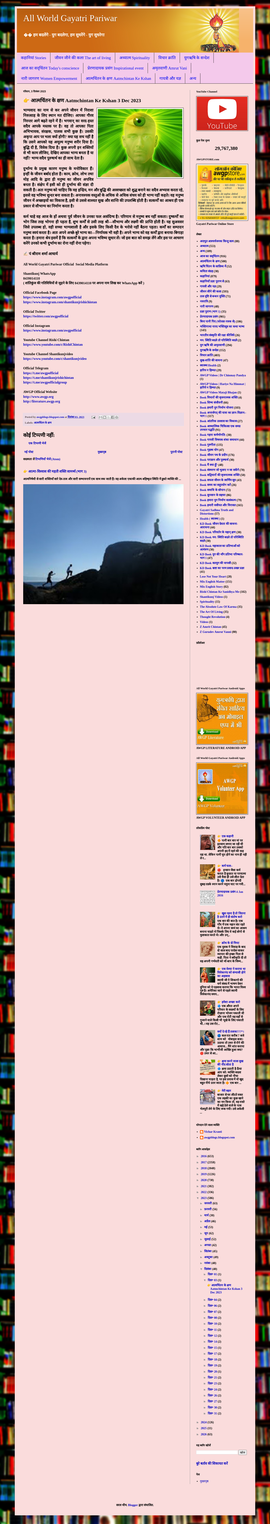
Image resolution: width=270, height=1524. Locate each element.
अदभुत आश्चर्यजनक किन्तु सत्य (217, 241)
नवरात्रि (204, 301)
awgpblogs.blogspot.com (219, 1137)
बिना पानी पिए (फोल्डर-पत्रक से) (217, 321)
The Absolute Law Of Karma (218, 606)
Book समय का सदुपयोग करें (215, 485)
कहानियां (205, 276)
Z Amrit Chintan (210, 626)
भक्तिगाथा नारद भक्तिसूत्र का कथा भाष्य (222, 326)
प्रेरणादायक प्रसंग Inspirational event (115, 68)
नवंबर (207, 1263)
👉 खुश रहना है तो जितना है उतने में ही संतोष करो (231, 915)
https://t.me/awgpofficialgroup (45, 382)
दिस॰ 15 (213, 1347)
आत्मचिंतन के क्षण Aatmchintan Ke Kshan (118, 78)
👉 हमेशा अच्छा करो (228, 1002)
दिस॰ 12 (213, 1335)
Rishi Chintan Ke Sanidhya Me (219, 591)
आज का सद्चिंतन (209, 256)
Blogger (133, 1505)
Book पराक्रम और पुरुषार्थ (214, 459)
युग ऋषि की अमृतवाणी (212, 345)
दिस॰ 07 (213, 1311)
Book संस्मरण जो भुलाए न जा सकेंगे (219, 470)
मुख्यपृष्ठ (102, 452)
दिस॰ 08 (213, 1317)
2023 (204, 1198)
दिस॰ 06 (213, 1305)
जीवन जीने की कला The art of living (83, 58)
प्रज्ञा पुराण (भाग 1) (210, 311)
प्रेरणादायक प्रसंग (209, 316)
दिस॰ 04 (213, 1299)
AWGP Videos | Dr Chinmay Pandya (223, 375)
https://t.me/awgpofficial (40, 373)
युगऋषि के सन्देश (197, 58)
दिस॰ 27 (213, 1401)
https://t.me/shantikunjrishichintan (48, 377)
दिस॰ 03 (213, 1280)
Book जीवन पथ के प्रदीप (213, 455)
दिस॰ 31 (213, 1413)
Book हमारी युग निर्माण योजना (216, 407)
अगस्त (208, 1245)
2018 (204, 1168)
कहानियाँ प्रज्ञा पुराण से (212, 281)
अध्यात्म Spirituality (134, 58)
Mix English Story (211, 586)
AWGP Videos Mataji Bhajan (218, 392)
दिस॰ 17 (213, 1353)
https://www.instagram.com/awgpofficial (52, 297)
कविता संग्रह (206, 271)
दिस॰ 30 (213, 1407)
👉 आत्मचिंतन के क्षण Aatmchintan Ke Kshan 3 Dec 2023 (224, 1289)
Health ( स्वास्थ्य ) (210, 518)
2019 (204, 1174)
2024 (204, 1422)
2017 (204, 1162)
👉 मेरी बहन (224, 1090)
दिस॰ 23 (213, 1383)
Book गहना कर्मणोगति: (213, 434)
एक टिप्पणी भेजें (37, 443)
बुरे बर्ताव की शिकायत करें (212, 1463)
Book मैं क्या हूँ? (209, 464)
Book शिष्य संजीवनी (211, 402)
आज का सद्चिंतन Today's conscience (50, 68)
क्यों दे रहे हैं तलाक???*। (230, 1031)
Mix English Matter (212, 581)
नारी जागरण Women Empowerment (49, 78)
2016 (204, 1156)
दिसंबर (208, 1269)
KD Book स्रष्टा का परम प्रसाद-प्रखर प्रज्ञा (222, 568)
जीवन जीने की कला (210, 291)
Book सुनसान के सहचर (213, 495)
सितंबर (208, 1251)
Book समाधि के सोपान (212, 490)
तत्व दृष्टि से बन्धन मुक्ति (212, 296)
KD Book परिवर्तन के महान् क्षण (218, 532)
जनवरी (208, 1203)
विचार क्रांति (167, 58)
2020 (204, 1180)
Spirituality (207, 601)
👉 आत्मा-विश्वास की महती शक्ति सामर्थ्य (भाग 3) (54, 471)
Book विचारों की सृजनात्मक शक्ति (219, 397)
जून (206, 1233)
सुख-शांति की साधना (211, 360)
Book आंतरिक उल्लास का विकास (218, 421)
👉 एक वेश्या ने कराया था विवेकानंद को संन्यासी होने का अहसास (231, 972)
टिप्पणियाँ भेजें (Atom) (47, 459)
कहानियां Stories (33, 58)
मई (206, 1227)
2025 (204, 1428)
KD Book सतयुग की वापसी (215, 563)
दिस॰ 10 (213, 1323)
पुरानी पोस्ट (176, 452)
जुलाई (207, 1239)
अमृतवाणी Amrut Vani (169, 68)
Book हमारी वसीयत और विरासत (218, 505)
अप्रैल (207, 1221)
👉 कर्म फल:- (224, 865)
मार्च (206, 1215)
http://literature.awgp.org (41, 401)
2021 (204, 1186)
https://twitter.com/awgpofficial (45, 316)
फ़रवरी (208, 1209)
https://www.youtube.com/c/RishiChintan (53, 344)
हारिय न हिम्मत (208, 370)
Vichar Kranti (213, 1131)
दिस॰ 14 (213, 1341)
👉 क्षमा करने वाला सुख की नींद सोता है (230, 1063)
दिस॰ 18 (213, 1359)
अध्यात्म (204, 246)
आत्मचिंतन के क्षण (42, 422)
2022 (204, 1192)
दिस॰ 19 (213, 1365)
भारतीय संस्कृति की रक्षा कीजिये (217, 335)
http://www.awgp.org (38, 396)
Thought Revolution (212, 617)
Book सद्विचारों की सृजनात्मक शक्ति (220, 475)
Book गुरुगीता (208, 444)
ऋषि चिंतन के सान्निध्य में (213, 266)
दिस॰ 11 (212, 1329)
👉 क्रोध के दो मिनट (228, 943)
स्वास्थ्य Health (208, 365)
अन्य (192, 78)
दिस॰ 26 (213, 1395)
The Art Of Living (211, 611)
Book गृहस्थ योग (209, 449)
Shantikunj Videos (211, 596)
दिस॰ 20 (213, 1371)
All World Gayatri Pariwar (70, 18)
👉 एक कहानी (225, 836)
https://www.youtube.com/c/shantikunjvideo (55, 358)
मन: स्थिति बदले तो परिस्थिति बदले (218, 340)
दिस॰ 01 (213, 1274)
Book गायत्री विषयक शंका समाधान (219, 439)
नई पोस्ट (28, 452)
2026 (204, 1434)
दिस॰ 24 (213, 1389)
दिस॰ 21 (213, 1377)
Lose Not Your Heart (213, 576)
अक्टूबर (208, 1257)
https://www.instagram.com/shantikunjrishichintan (60, 302)
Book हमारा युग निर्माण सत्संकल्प (218, 500)
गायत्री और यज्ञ (170, 78)
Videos (204, 622)
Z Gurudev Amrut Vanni (215, 632)
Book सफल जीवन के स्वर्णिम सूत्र (218, 480)
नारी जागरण (206, 306)
